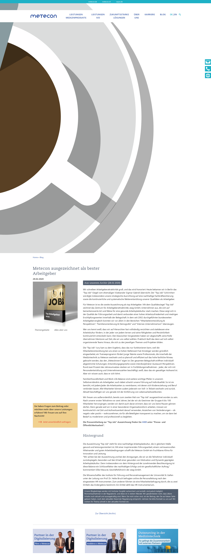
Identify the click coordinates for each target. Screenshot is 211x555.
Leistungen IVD (98, 16)
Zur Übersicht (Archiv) (105, 513)
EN (175, 14)
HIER (144, 422)
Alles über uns (60, 329)
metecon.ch (106, 2)
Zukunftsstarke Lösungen (119, 16)
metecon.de (92, 2)
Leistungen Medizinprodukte (76, 16)
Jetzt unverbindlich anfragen (57, 421)
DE (171, 14)
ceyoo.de (119, 2)
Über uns (136, 16)
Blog (163, 14)
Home (35, 257)
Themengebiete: (42, 329)
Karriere (150, 14)
